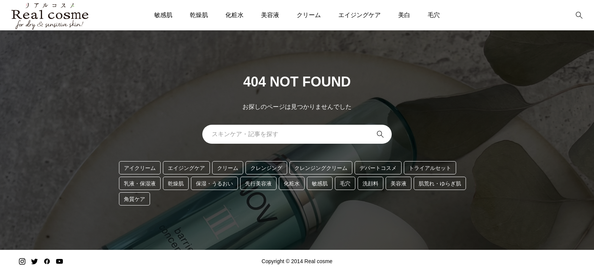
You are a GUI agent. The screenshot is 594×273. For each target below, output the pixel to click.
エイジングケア (359, 15)
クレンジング (266, 168)
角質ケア (134, 199)
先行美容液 (258, 183)
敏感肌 (163, 15)
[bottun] (579, 15)
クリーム (309, 15)
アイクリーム (140, 168)
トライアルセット (430, 168)
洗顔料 (370, 183)
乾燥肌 (199, 15)
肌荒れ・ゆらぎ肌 (440, 183)
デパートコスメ (378, 168)
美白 (404, 15)
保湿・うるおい (214, 183)
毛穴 (434, 15)
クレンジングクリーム (320, 168)
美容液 (270, 15)
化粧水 (234, 15)
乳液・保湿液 (140, 183)
